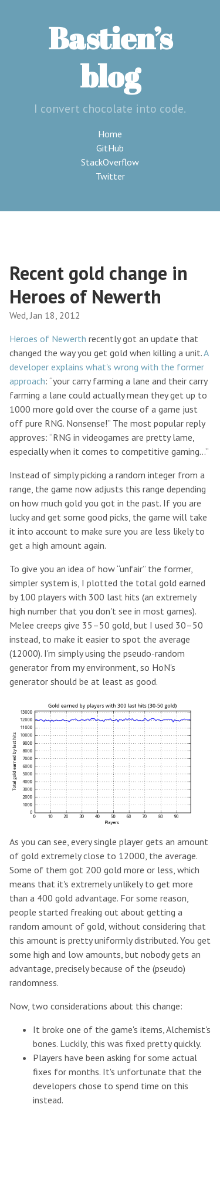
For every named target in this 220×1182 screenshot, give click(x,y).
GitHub (110, 148)
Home (110, 134)
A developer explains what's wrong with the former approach (108, 367)
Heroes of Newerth (47, 339)
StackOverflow (110, 162)
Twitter (110, 176)
